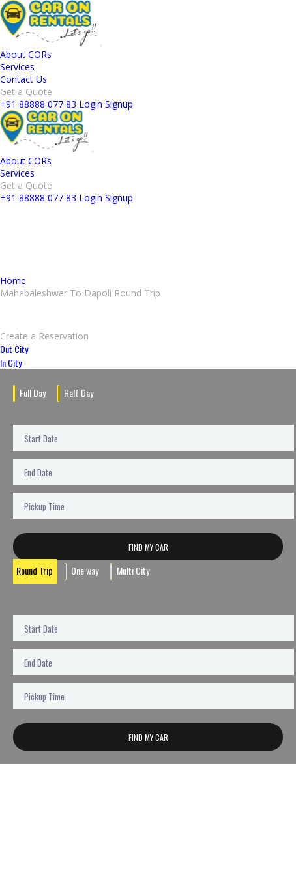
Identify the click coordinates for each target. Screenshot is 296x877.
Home (13, 280)
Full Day (33, 392)
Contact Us (23, 79)
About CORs (26, 54)
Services (17, 67)
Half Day (78, 392)
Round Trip (34, 570)
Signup (119, 104)
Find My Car (148, 547)
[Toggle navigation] (101, 45)
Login (90, 104)
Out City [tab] (14, 349)
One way (84, 570)
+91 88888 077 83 (38, 104)
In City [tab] (11, 362)
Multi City (133, 570)
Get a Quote (26, 91)
